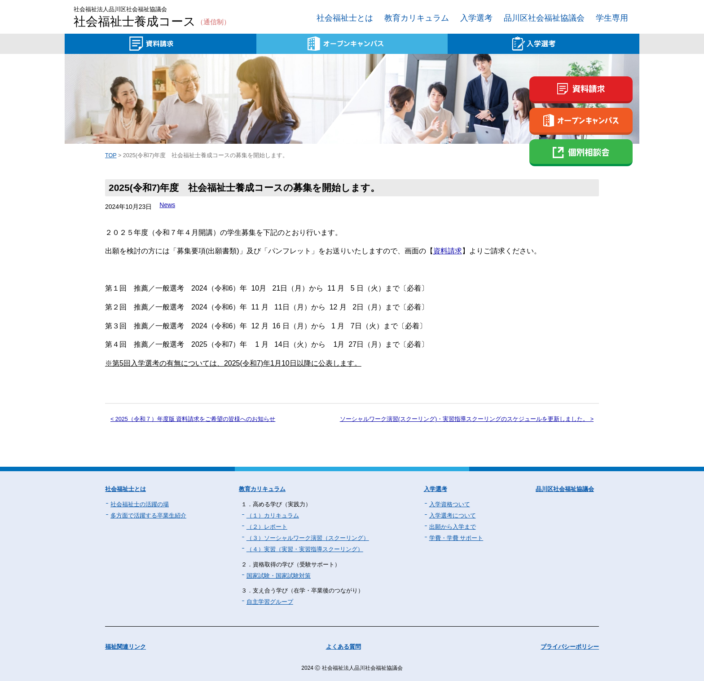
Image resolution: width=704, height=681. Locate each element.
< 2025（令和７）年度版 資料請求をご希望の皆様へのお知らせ (192, 419)
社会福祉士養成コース (152, 22)
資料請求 (447, 251)
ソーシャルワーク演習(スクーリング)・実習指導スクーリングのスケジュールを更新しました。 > (467, 419)
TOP (110, 155)
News (167, 204)
